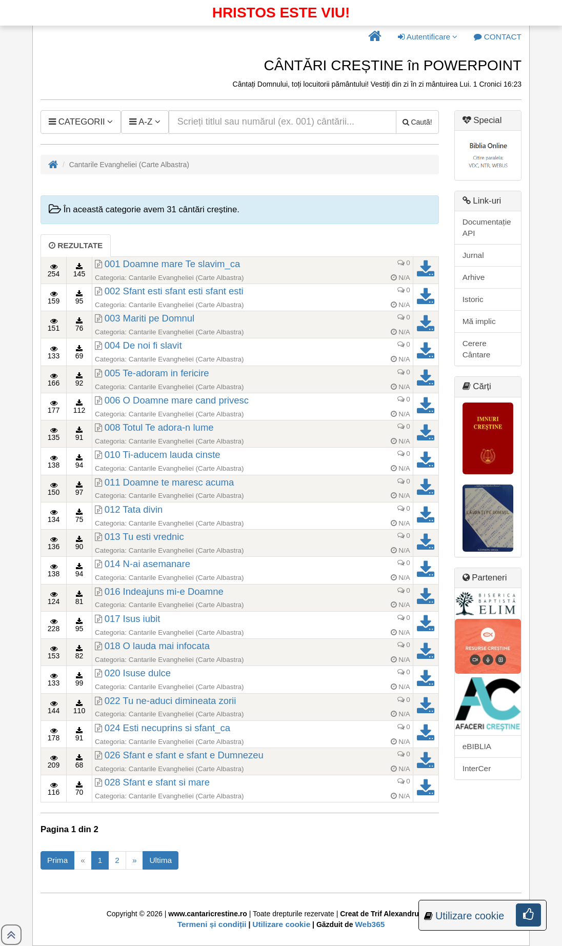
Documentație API (487, 227)
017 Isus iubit (132, 618)
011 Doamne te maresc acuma (169, 482)
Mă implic (479, 321)
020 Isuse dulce (138, 673)
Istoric (473, 299)
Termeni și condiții (212, 924)
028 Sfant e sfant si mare (157, 782)
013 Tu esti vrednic (144, 536)
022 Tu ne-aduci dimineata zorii (170, 700)
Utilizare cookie (281, 924)
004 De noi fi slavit (143, 345)
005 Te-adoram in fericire (157, 373)
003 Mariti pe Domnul (150, 318)
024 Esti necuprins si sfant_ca (167, 727)
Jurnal (473, 255)
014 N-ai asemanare (147, 563)
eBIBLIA (477, 746)
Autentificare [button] (427, 36)
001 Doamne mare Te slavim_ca (172, 263)
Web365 (370, 924)
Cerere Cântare (477, 349)
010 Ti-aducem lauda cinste (162, 454)
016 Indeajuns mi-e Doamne (164, 591)
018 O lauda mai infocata (157, 645)
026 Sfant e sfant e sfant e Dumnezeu (184, 755)
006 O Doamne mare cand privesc (177, 400)
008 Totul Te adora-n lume (159, 427)
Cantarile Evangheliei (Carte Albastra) (186, 277)
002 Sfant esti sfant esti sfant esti (174, 291)
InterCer (477, 768)
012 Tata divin (134, 509)
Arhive (474, 277)
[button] (374, 37)
